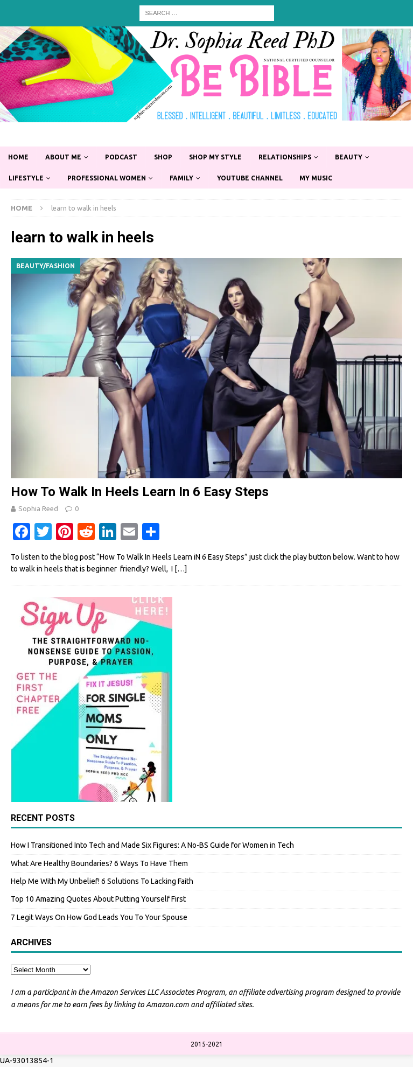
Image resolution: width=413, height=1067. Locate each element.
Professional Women (106, 178)
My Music (315, 178)
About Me (63, 157)
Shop (163, 157)
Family (181, 178)
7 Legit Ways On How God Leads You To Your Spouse (99, 917)
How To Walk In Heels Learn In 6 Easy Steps (140, 491)
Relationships (284, 157)
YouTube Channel (250, 178)
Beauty (348, 157)
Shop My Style (215, 157)
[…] (180, 568)
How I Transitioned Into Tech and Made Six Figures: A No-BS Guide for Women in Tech (152, 845)
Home (18, 157)
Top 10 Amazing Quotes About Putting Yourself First (98, 899)
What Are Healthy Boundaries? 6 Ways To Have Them (99, 863)
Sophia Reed (38, 508)
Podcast (121, 157)
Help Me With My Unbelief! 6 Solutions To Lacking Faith (102, 881)
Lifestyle (26, 178)
